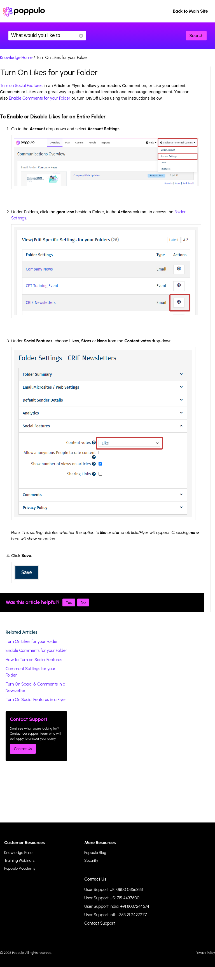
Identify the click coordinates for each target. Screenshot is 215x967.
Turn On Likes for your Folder (32, 641)
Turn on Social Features (21, 85)
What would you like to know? (47, 35)
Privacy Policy (205, 953)
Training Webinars (19, 860)
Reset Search (81, 36)
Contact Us (23, 749)
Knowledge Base (18, 852)
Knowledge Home (16, 57)
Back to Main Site (190, 11)
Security (91, 860)
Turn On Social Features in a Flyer (36, 699)
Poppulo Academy (20, 868)
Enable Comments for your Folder (39, 98)
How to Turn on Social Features (34, 659)
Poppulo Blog (95, 852)
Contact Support (99, 923)
